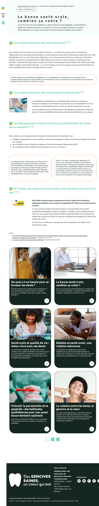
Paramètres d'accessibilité (41, 501)
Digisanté (47, 498)
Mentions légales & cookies (23, 501)
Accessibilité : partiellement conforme (62, 501)
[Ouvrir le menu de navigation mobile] (3, 15)
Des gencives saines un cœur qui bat (28, 6)
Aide (76, 501)
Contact (11, 501)
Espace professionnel (26, 9)
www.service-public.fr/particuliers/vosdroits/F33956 (28, 240)
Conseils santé (44, 6)
